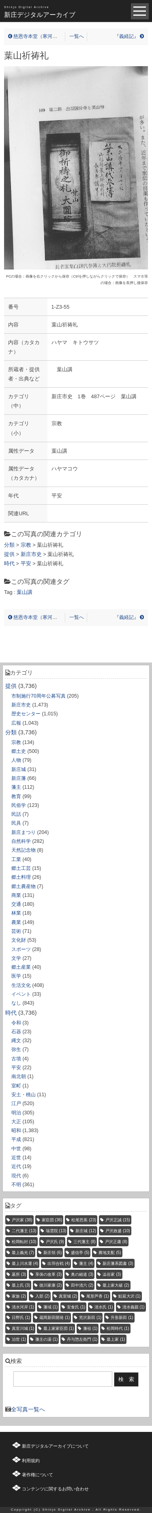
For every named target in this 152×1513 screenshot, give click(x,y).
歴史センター (26, 714)
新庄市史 (21, 705)
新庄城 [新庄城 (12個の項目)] (85, 1231)
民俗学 (18, 805)
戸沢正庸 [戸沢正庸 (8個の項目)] (116, 1241)
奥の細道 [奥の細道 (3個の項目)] (82, 1274)
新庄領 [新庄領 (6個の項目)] (52, 1252)
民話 (16, 814)
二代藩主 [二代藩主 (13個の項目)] (24, 1231)
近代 (16, 1166)
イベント (21, 994)
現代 (16, 1176)
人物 (16, 760)
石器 (16, 1031)
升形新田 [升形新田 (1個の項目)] (122, 1317)
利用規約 (31, 1460)
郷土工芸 (21, 868)
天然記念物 (23, 850)
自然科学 (21, 841)
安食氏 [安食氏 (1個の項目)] (76, 1307)
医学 (16, 976)
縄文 (16, 1040)
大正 (16, 1121)
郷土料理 (21, 877)
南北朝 (18, 1076)
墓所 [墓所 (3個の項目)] (19, 1274)
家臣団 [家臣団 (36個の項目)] (52, 1220)
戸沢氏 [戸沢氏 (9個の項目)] (55, 1241)
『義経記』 (129, 36)
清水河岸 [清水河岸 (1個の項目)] (23, 1307)
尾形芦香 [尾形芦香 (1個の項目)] (97, 1296)
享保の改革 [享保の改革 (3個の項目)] (48, 1274)
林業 (16, 913)
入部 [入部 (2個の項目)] (42, 1296)
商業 (16, 895)
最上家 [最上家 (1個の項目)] (116, 1339)
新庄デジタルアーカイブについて (55, 1446)
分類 (11, 732)
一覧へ (76, 36)
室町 (16, 1086)
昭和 (16, 1130)
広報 (16, 723)
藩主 (16, 787)
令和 (16, 1023)
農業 (16, 922)
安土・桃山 (23, 1094)
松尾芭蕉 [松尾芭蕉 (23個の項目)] (83, 1220)
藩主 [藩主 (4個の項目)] (86, 1263)
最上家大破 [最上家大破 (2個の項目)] (116, 1285)
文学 (16, 958)
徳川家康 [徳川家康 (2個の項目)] (50, 1285)
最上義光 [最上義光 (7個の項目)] (23, 1252)
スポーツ (21, 949)
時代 (11, 1012)
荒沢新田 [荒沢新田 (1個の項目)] (90, 1317)
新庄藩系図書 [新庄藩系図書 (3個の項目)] (118, 1263)
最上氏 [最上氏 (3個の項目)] (21, 1285)
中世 (16, 1148)
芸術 (16, 931)
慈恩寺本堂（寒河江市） (37, 36)
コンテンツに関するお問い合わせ (55, 1488)
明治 (16, 1113)
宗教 (16, 742)
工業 (16, 859)
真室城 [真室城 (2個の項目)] (68, 1296)
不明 (16, 1184)
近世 (16, 1157)
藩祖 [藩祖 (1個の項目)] (90, 1328)
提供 (11, 686)
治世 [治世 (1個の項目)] (19, 1339)
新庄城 (18, 769)
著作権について (37, 1474)
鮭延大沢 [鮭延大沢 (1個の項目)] (129, 1296)
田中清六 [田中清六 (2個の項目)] (82, 1285)
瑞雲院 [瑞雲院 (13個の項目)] (56, 1231)
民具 (16, 823)
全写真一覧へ (28, 1409)
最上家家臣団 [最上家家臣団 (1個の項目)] (58, 1328)
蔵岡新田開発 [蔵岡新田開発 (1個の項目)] (54, 1317)
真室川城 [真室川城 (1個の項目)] (23, 1328)
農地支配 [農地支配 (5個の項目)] (109, 1252)
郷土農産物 (23, 886)
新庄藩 (18, 778)
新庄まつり (23, 832)
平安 (16, 1067)
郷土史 (18, 751)
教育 (16, 796)
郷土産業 (21, 967)
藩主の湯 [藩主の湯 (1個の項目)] (46, 1339)
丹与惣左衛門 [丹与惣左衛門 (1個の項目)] (82, 1339)
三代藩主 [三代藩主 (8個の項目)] (84, 1241)
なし (16, 1003)
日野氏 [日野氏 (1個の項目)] (21, 1317)
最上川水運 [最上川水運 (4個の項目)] (25, 1263)
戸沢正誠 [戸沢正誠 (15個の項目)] (117, 1220)
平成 (16, 1139)
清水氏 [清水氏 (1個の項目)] (103, 1307)
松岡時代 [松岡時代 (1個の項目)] (118, 1328)
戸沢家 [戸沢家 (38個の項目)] (22, 1220)
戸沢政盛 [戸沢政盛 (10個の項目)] (117, 1231)
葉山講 (24, 592)
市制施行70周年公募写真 (38, 696)
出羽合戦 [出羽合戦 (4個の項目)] (58, 1263)
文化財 (18, 940)
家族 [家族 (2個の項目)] (19, 1296)
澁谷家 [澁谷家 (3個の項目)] (112, 1274)
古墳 (16, 1059)
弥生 (16, 1049)
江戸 (16, 1103)
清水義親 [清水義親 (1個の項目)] (133, 1307)
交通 (16, 904)
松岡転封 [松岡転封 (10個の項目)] (24, 1241)
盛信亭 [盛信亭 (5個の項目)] (80, 1252)
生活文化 (21, 985)
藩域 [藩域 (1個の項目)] (50, 1307)
